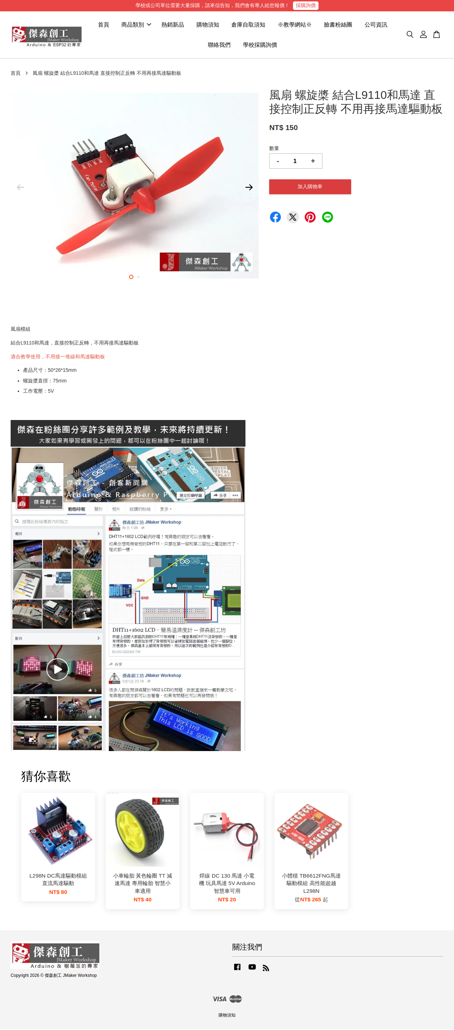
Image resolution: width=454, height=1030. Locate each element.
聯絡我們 (219, 45)
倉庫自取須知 (248, 25)
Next (249, 188)
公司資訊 (376, 25)
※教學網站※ (295, 25)
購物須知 (207, 25)
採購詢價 (306, 5)
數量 (274, 149)
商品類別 (136, 25)
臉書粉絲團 (338, 25)
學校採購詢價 (260, 45)
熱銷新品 (172, 25)
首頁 (103, 25)
